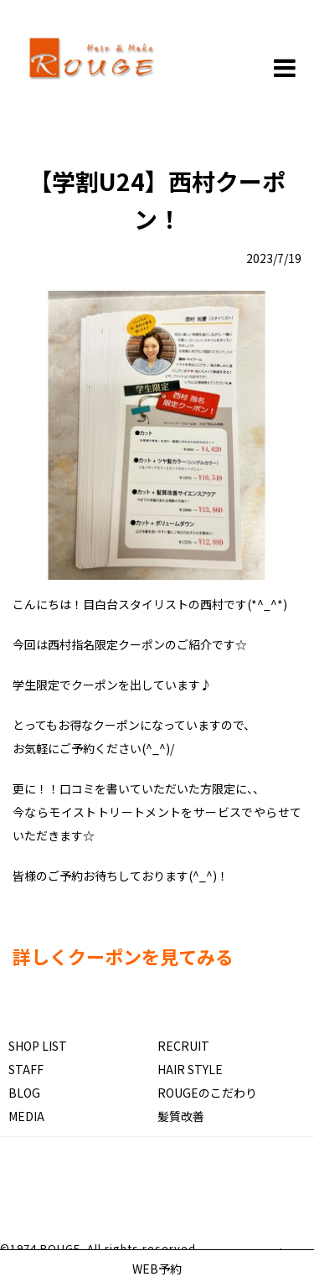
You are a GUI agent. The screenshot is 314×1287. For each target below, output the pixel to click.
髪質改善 (180, 1116)
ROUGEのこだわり (207, 1092)
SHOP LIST (37, 1045)
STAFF (26, 1069)
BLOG (24, 1092)
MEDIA (26, 1116)
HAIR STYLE (190, 1069)
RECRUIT (183, 1045)
